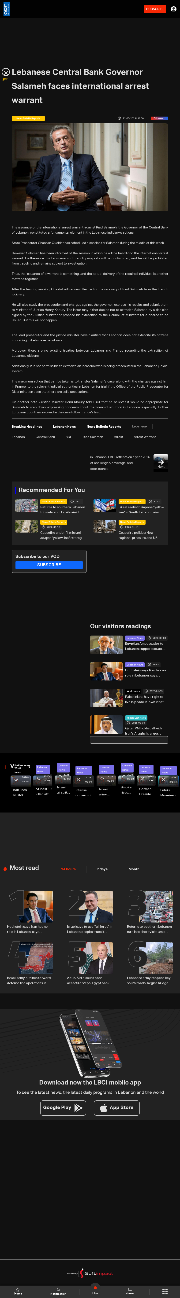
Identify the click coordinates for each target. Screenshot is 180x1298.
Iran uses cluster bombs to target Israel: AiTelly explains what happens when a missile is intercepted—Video (22, 792)
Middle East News (136, 718)
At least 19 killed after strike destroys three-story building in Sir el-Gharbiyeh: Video (44, 791)
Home (19, 1291)
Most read (24, 867)
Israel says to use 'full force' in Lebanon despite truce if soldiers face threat (89, 928)
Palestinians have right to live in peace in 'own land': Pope (144, 699)
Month (132, 868)
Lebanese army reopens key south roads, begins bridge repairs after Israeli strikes (149, 979)
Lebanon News (135, 638)
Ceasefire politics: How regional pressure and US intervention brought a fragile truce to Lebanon (141, 536)
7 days (101, 868)
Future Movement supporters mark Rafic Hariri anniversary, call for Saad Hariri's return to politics (169, 793)
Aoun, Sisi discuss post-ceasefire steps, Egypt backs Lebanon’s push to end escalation (89, 979)
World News (133, 691)
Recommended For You (52, 490)
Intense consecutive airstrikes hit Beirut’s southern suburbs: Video (84, 793)
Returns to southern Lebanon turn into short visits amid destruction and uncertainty (62, 510)
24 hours (68, 868)
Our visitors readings (120, 626)
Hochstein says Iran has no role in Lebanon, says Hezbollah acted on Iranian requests (145, 673)
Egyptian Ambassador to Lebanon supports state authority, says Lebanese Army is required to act (144, 646)
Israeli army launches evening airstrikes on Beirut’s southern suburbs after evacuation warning (107, 792)
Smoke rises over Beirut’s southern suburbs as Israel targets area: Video (128, 790)
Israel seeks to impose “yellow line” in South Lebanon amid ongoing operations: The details (141, 510)
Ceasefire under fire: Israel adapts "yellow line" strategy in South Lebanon (62, 536)
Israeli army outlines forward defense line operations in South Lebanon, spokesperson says (29, 979)
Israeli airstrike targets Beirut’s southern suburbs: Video (64, 790)
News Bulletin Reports (54, 501)
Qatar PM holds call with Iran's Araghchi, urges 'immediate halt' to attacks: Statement (145, 731)
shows (130, 1291)
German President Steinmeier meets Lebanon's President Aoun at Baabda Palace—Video (147, 791)
